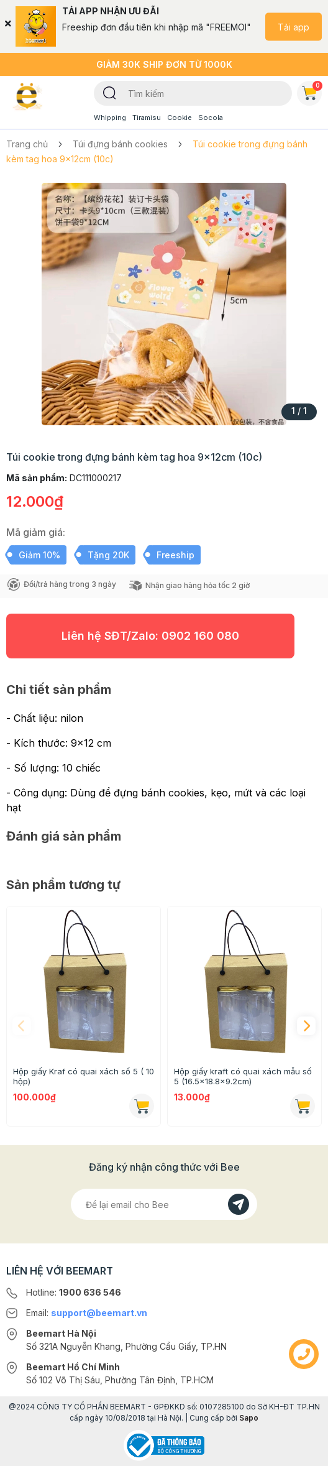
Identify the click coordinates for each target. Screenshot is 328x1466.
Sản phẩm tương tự (63, 884)
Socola (210, 117)
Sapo (248, 1417)
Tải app (293, 26)
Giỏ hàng (312, 91)
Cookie (179, 117)
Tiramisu (146, 117)
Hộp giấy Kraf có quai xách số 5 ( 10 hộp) (83, 1076)
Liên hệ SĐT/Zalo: (150, 635)
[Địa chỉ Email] (164, 1204)
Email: (86, 1312)
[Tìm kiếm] (109, 92)
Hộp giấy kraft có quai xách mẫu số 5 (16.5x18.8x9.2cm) (243, 1076)
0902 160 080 (200, 635)
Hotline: (73, 1292)
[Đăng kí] (238, 1204)
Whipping (110, 117)
